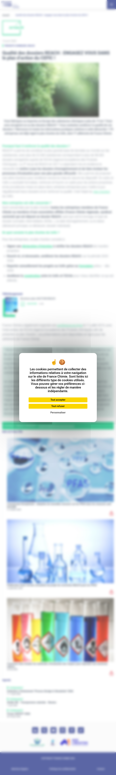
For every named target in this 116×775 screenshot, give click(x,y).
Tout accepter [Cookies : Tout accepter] (58, 399)
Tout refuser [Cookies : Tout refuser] (58, 406)
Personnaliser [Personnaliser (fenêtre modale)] (58, 412)
